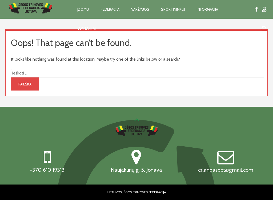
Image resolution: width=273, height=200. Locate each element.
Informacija (207, 9)
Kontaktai (86, 28)
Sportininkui (173, 9)
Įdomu (83, 9)
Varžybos (140, 9)
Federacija (110, 9)
